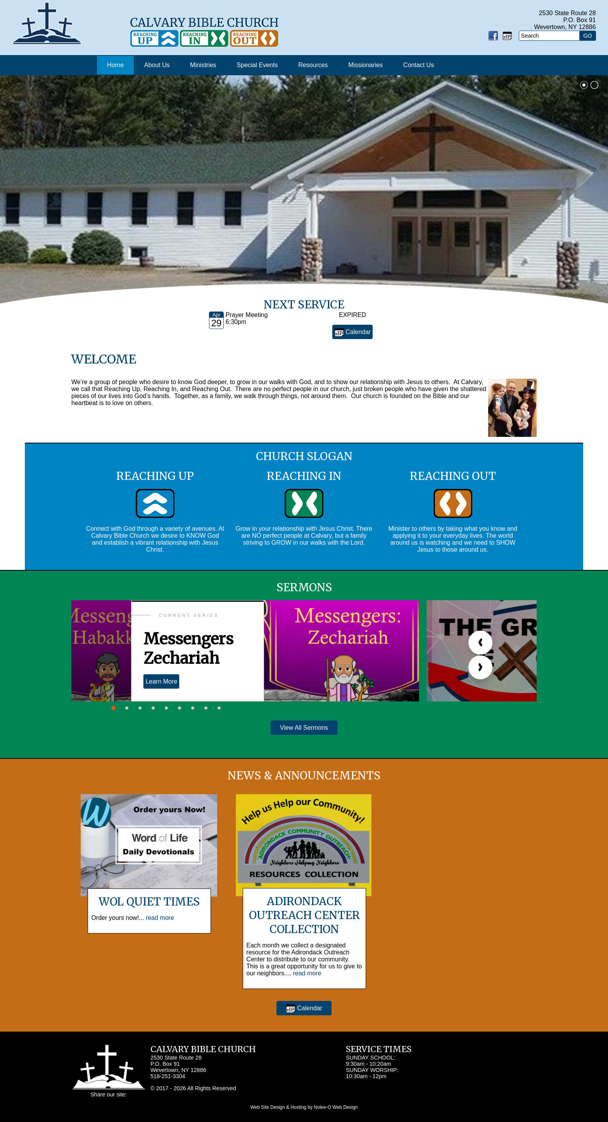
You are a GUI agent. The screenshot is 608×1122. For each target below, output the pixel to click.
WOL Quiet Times (149, 902)
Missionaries (365, 65)
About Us (157, 65)
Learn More (161, 681)
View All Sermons (304, 727)
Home (115, 65)
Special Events (257, 65)
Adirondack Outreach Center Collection (304, 915)
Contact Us (418, 65)
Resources (313, 65)
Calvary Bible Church (203, 1049)
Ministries (203, 65)
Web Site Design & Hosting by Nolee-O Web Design (304, 1107)
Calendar (352, 332)
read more (160, 917)
